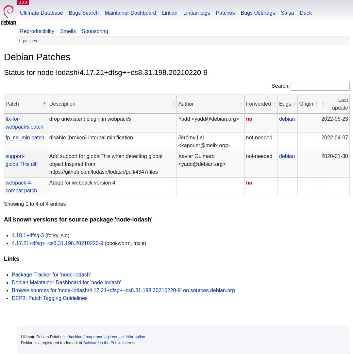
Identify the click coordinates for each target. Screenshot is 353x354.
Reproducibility (37, 31)
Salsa (287, 13)
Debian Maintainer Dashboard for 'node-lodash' (66, 282)
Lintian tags (196, 13)
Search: (281, 86)
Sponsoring (95, 31)
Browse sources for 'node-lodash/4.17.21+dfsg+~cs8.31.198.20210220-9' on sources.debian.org (123, 290)
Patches (225, 13)
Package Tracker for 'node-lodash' (51, 274)
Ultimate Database (41, 13)
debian (287, 119)
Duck (305, 13)
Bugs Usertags (258, 13)
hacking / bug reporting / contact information (107, 337)
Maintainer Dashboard (130, 13)
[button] (44, 104)
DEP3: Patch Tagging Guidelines (50, 298)
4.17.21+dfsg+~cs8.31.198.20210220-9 (57, 243)
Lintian (169, 13)
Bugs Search (84, 13)
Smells (68, 31)
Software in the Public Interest (109, 343)
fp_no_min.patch (25, 137)
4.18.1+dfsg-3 (28, 235)
